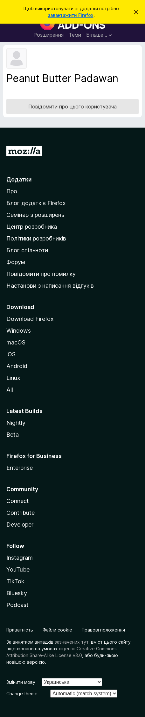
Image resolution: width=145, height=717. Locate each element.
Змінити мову (20, 682)
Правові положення (103, 629)
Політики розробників (36, 238)
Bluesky (16, 593)
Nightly (15, 422)
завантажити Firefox (70, 15)
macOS (15, 342)
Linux (13, 377)
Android (16, 366)
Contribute (20, 512)
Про (11, 191)
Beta (12, 434)
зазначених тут (71, 642)
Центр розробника (31, 226)
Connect (17, 501)
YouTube (18, 569)
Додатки (19, 179)
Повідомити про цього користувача (72, 106)
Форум (15, 262)
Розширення (48, 35)
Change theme (22, 693)
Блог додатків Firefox (36, 203)
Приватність (19, 629)
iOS (11, 354)
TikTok (15, 581)
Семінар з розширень (35, 214)
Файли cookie (57, 629)
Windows (18, 330)
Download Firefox (30, 318)
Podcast (17, 605)
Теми (75, 35)
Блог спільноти (27, 250)
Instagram (19, 557)
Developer (19, 524)
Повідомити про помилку (41, 273)
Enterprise (19, 467)
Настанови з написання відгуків (50, 285)
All (9, 389)
